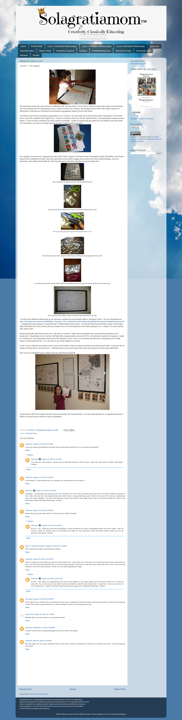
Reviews (24, 55)
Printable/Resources (101, 51)
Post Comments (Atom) (38, 694)
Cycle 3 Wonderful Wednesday (130, 46)
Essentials (154, 46)
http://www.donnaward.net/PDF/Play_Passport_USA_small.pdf (49, 321)
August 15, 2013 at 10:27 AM (52, 578)
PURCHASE (36, 46)
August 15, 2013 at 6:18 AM (52, 525)
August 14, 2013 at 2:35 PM (43, 444)
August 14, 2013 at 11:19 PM (56, 546)
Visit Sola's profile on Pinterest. (142, 119)
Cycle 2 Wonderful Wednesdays (96, 46)
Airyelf (107, 714)
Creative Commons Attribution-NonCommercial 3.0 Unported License (146, 139)
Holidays (83, 51)
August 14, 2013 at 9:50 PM (43, 510)
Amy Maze (29, 599)
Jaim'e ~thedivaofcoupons (35, 546)
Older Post (119, 689)
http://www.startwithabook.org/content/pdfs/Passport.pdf (101, 321)
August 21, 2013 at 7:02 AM (44, 614)
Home (23, 46)
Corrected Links (143, 51)
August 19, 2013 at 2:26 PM (44, 599)
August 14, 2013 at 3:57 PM (46, 490)
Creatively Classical (65, 51)
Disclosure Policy (123, 51)
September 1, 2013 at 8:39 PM (44, 627)
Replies (30, 455)
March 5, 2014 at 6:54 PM (42, 641)
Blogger (123, 714)
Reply (27, 450)
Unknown (28, 444)
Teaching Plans (27, 51)
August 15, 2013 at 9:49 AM (43, 559)
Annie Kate (29, 614)
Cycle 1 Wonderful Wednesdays (62, 46)
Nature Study (45, 51)
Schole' (36, 55)
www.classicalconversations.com (54, 706)
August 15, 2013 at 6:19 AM (52, 459)
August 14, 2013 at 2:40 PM (43, 477)
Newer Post (26, 689)
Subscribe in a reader (138, 64)
